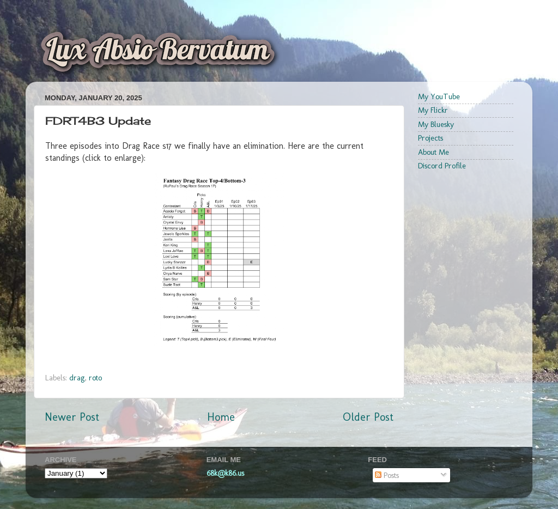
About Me (433, 152)
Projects (430, 138)
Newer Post (72, 416)
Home (221, 416)
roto (95, 378)
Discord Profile (442, 166)
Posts (387, 475)
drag (76, 378)
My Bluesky (436, 124)
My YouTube (439, 96)
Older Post (368, 416)
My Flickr (433, 110)
